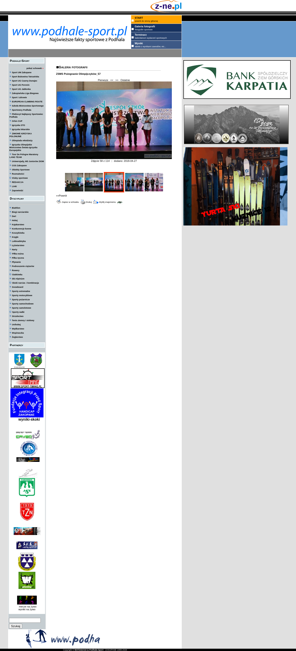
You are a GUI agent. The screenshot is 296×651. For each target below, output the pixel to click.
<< (111, 80)
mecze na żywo (27, 606)
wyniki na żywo (26, 609)
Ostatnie (125, 80)
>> (116, 80)
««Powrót (61, 195)
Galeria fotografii (73, 67)
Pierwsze (103, 80)
